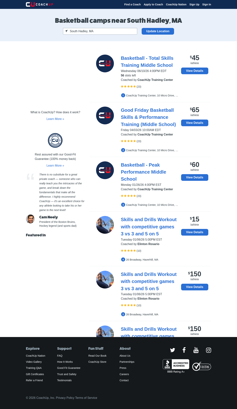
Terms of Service (86, 397)
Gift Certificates (35, 374)
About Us (125, 355)
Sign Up (194, 4)
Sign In (206, 4)
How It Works (65, 361)
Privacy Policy (65, 397)
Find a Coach (132, 4)
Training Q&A (34, 367)
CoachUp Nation (176, 4)
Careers (124, 374)
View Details (194, 70)
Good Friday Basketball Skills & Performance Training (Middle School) (148, 117)
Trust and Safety (66, 374)
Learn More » (55, 118)
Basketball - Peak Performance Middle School (143, 172)
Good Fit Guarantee (69, 367)
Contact (124, 380)
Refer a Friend (34, 380)
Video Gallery (34, 361)
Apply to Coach (153, 4)
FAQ (59, 355)
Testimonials (64, 380)
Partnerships (127, 361)
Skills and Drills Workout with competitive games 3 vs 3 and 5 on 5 (149, 226)
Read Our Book (97, 355)
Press (123, 367)
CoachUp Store (97, 361)
